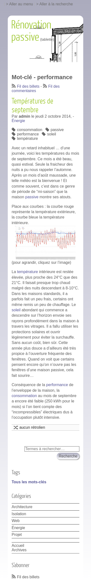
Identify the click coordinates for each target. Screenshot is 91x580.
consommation (29, 130)
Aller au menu (21, 4)
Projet (17, 534)
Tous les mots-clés (29, 482)
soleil (51, 134)
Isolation (19, 514)
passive (57, 130)
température (27, 138)
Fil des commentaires (36, 88)
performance (28, 134)
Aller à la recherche (56, 4)
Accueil (18, 545)
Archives (19, 550)
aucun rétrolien (32, 427)
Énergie (18, 121)
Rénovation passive (31, 31)
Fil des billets (28, 86)
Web (16, 521)
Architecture (22, 507)
